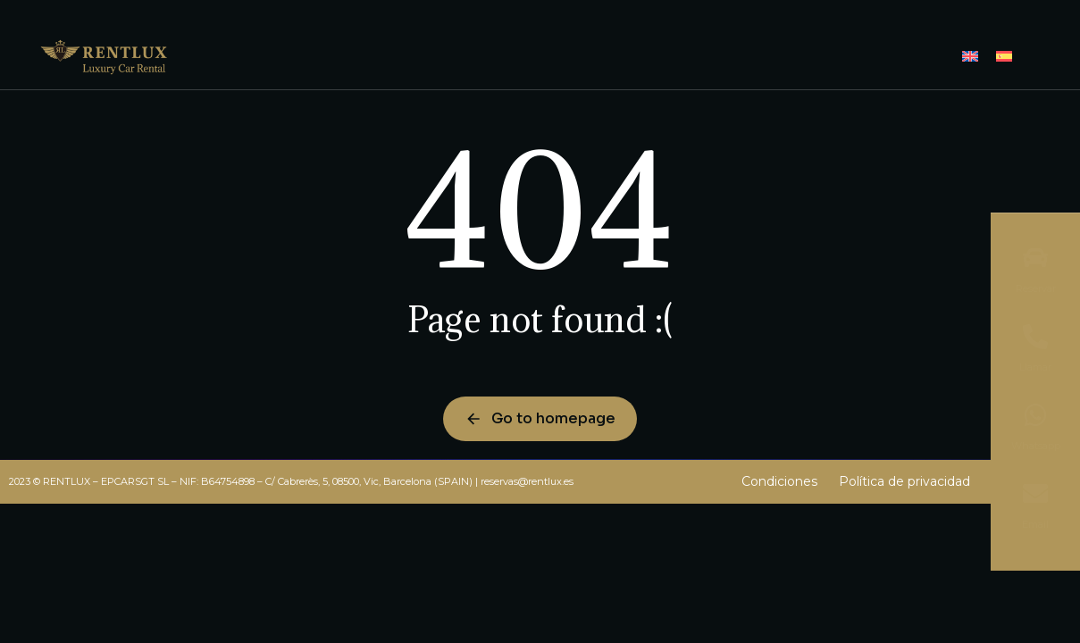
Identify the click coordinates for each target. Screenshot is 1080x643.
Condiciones (779, 481)
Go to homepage (540, 418)
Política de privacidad (904, 481)
